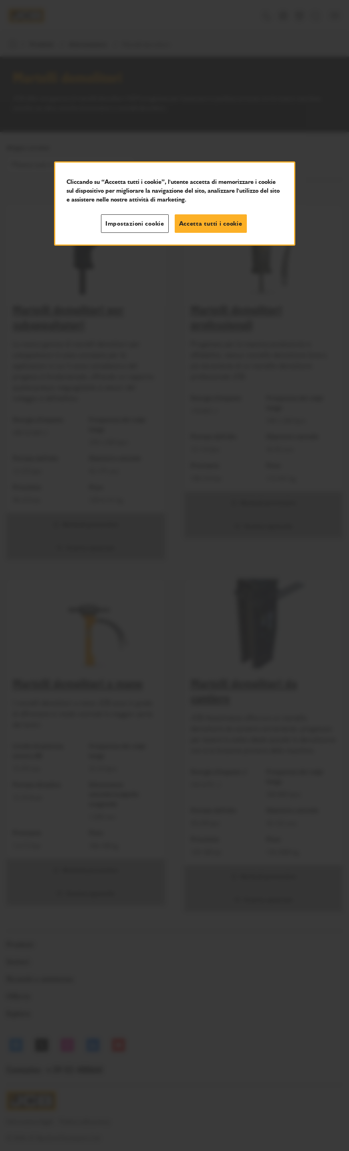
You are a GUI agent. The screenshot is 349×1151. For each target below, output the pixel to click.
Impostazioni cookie (134, 223)
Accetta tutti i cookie (210, 223)
